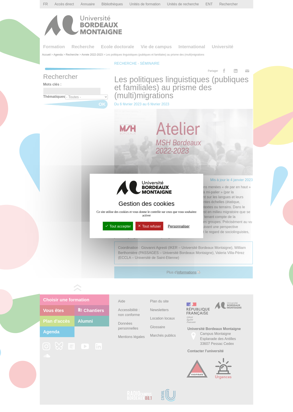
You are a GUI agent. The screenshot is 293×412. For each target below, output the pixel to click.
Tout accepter (118, 226)
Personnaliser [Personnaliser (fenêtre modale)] (179, 226)
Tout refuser (149, 226)
